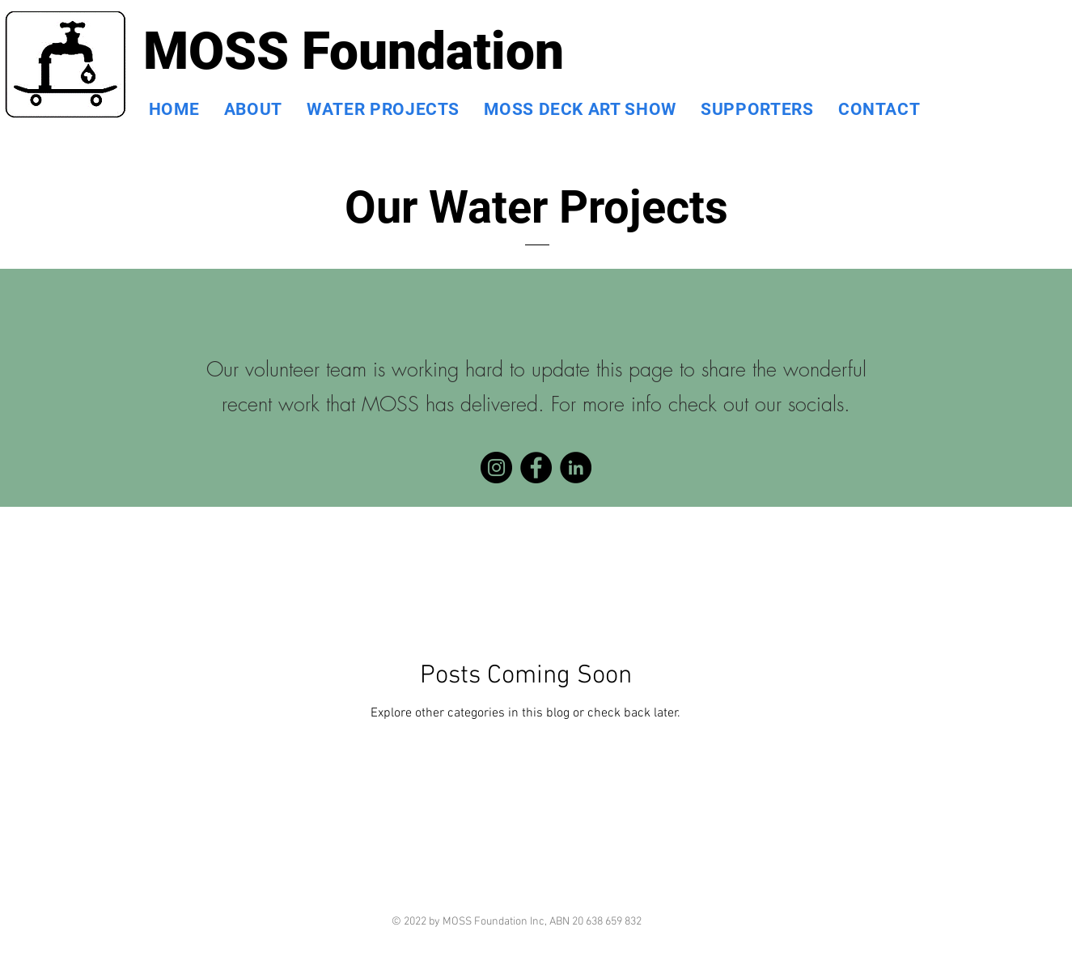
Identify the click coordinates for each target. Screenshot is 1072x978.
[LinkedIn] (575, 467)
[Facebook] (536, 467)
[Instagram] (496, 467)
